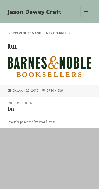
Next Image (56, 33)
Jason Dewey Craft (35, 11)
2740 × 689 (54, 90)
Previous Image (27, 33)
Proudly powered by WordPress (32, 122)
